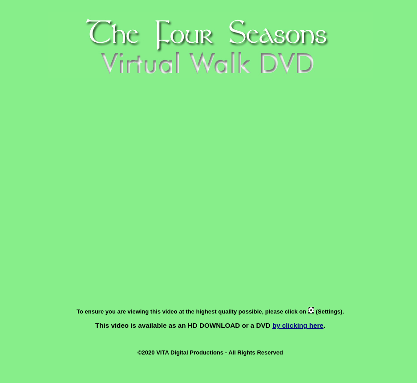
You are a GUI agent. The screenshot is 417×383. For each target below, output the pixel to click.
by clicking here (298, 325)
